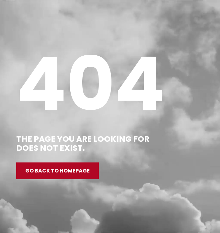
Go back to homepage (57, 170)
